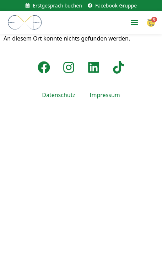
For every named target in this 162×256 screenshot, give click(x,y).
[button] (134, 22)
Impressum (105, 95)
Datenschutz (58, 95)
